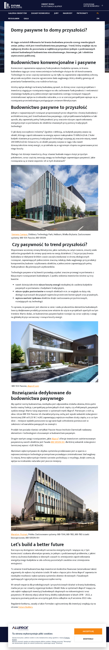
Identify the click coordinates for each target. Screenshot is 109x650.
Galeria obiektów (17, 13)
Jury (56, 13)
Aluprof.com (33, 386)
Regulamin (13, 18)
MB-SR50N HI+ (58, 442)
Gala (26, 18)
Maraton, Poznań (19, 534)
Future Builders (25, 607)
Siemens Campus (19, 234)
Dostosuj (88, 639)
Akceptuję (88, 631)
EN (98, 18)
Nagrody (67, 13)
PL (98, 13)
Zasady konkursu (40, 13)
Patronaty (82, 13)
